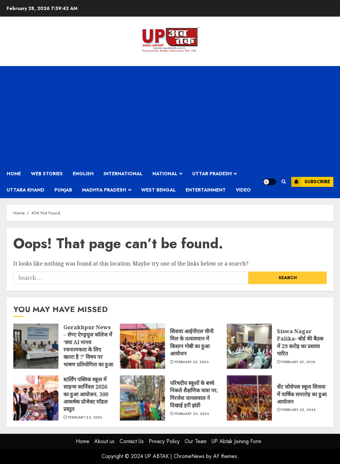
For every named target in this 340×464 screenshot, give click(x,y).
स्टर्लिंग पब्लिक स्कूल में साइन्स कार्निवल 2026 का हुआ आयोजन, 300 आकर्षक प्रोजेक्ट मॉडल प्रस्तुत (35, 398)
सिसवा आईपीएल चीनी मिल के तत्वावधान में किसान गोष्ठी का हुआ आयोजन (142, 346)
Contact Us (132, 441)
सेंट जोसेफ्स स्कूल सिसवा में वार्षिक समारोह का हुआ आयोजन (249, 398)
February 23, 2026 (192, 362)
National (164, 173)
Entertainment (206, 190)
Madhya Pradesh (104, 190)
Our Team (196, 441)
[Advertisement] (170, 115)
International (123, 173)
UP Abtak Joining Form (236, 441)
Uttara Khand (25, 190)
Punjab (63, 190)
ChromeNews (189, 456)
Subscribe (310, 182)
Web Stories (47, 173)
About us (104, 441)
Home (14, 173)
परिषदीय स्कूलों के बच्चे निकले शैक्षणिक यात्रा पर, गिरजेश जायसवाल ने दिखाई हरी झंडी (142, 398)
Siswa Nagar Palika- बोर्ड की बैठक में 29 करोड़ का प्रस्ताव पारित (249, 346)
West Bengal (158, 190)
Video (243, 190)
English (83, 173)
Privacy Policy (164, 441)
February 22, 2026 (85, 417)
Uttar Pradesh (212, 173)
